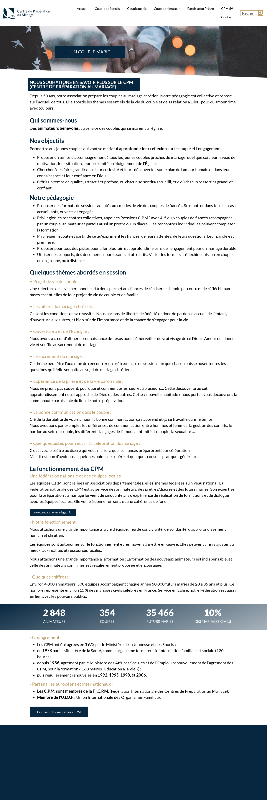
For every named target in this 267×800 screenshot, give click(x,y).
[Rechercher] (260, 13)
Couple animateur (167, 9)
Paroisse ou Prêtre (200, 9)
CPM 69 (227, 9)
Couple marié (136, 9)
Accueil (82, 9)
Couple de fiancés (107, 9)
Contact (227, 17)
